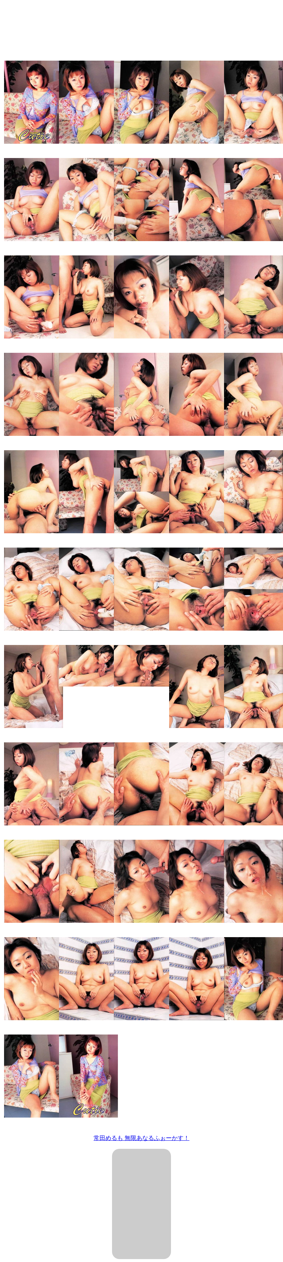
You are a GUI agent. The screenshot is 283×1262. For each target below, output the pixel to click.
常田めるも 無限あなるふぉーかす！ (141, 1138)
